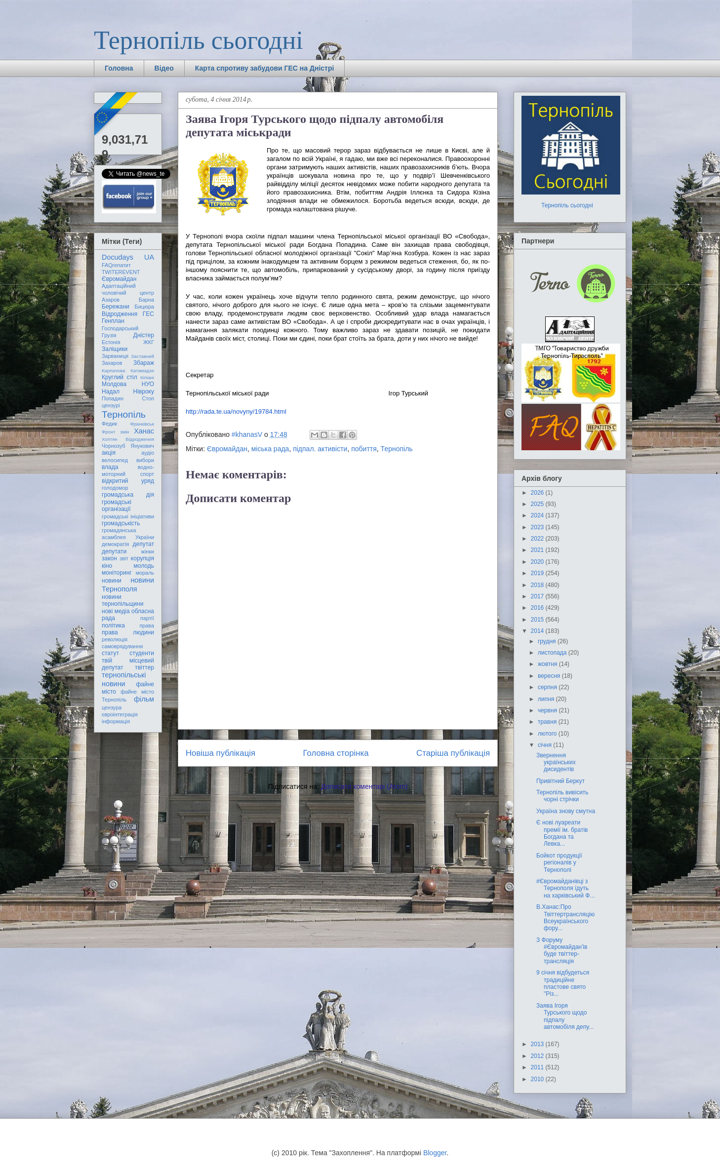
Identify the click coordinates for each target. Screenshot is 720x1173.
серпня (548, 687)
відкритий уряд (128, 480)
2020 (538, 561)
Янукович (142, 446)
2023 (538, 527)
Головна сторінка (336, 753)
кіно (107, 565)
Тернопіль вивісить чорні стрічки (562, 796)
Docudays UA (128, 257)
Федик (109, 424)
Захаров (112, 363)
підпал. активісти (320, 449)
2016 (538, 607)
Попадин (112, 398)
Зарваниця (115, 356)
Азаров (111, 300)
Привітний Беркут (560, 781)
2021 (538, 550)
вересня (550, 675)
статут (110, 653)
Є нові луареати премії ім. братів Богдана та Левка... (562, 833)
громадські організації (116, 505)
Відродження (119, 314)
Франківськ (142, 424)
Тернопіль (397, 449)
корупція (142, 558)
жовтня (548, 664)
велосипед (115, 460)
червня (548, 710)
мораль (145, 573)
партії (147, 618)
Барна (146, 300)
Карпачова (113, 370)
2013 (538, 1044)
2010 (538, 1079)
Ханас (144, 431)
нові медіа (116, 611)
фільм (144, 699)
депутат (143, 544)
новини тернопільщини (122, 600)
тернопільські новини (124, 679)
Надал (111, 391)
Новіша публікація (220, 753)
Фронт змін (115, 431)
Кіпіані (147, 377)
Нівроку (143, 391)
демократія (115, 544)
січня (545, 745)
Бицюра (144, 307)
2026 (538, 492)
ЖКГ (148, 342)
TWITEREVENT (121, 272)
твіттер (144, 667)
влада (110, 467)
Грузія (109, 335)
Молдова (114, 384)
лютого (548, 733)
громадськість (121, 523)
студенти (141, 653)
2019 (538, 573)
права (147, 625)
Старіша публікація (453, 753)
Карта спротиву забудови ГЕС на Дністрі (264, 68)
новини (111, 580)
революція (114, 639)
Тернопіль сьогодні (198, 40)
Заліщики (114, 349)
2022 (538, 538)
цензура (111, 707)
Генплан (113, 320)
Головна (119, 68)
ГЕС (148, 314)
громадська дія (128, 494)
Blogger (434, 1153)
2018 (538, 585)
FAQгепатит (116, 265)
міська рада (270, 449)
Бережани (115, 306)
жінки (147, 551)
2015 (538, 619)
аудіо (147, 453)
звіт (124, 558)
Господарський (120, 328)
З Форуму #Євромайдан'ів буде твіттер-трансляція (561, 951)
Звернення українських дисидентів (556, 762)
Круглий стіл (119, 377)
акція (109, 452)
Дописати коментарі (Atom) (364, 786)
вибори (145, 460)
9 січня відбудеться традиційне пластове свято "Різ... (562, 983)
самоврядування (122, 646)
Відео (164, 68)
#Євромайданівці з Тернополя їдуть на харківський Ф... (565, 888)
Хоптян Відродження (128, 439)
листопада (553, 652)
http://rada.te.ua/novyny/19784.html (236, 411)
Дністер (143, 335)
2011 (538, 1067)
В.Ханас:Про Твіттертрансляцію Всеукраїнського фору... (565, 917)
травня (548, 721)
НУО (148, 384)
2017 (538, 596)
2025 (538, 504)
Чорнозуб (113, 446)
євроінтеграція (120, 714)
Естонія (111, 342)
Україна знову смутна (565, 811)
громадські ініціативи (128, 516)
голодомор (115, 488)
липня (547, 699)
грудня (548, 641)
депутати (114, 551)
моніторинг (117, 572)
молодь (144, 565)
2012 (538, 1056)
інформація (116, 721)
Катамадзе (143, 370)
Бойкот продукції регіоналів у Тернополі (559, 862)
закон (109, 558)
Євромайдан (227, 449)
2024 (538, 515)
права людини (128, 632)
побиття (364, 449)
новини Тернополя (128, 584)
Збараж (143, 362)
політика (113, 625)
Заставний (142, 356)
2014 (538, 630)
